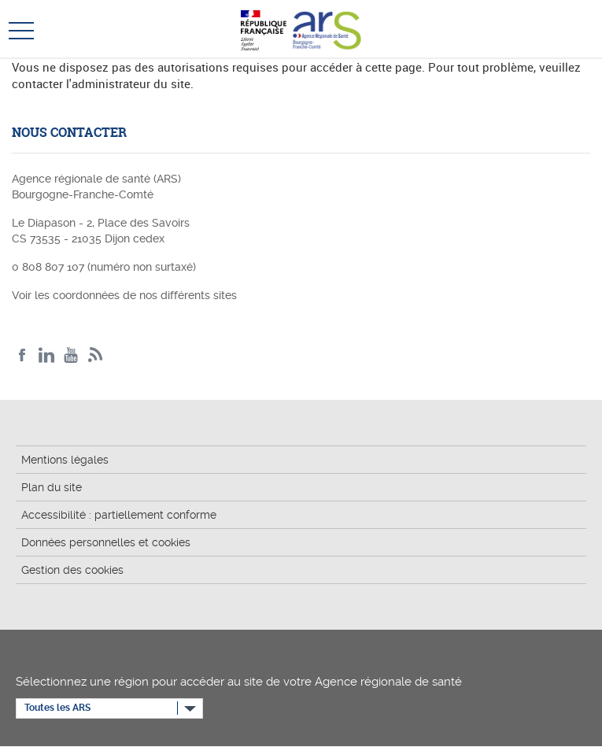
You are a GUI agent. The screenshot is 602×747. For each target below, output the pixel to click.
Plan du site (51, 487)
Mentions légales (65, 459)
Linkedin (46, 355)
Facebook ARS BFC (22, 355)
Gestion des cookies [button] (72, 570)
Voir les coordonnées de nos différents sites (124, 295)
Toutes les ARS (57, 707)
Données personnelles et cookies (105, 542)
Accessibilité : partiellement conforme (118, 514)
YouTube (71, 355)
